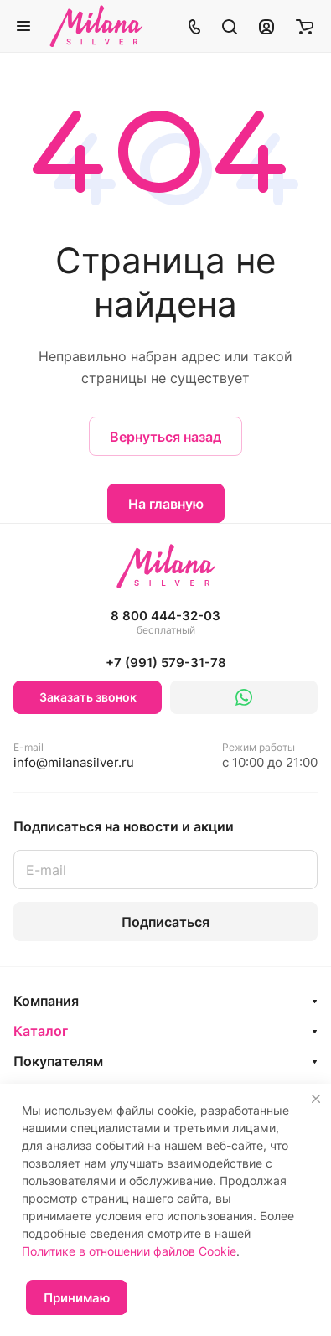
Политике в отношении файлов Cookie (129, 1251)
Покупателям (58, 1061)
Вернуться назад (165, 436)
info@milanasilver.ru (73, 755)
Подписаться (165, 922)
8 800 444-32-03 (165, 622)
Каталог (40, 1031)
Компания (46, 1000)
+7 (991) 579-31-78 (166, 663)
